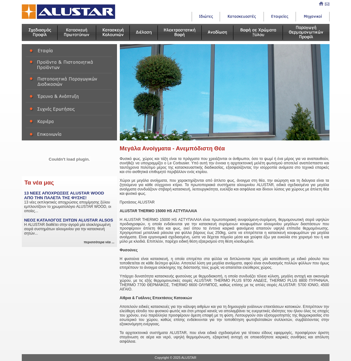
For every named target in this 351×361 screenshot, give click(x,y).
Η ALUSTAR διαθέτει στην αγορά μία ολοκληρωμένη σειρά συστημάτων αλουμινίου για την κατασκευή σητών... (69, 226)
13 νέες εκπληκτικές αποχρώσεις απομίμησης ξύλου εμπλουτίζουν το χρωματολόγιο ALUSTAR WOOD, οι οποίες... (69, 202)
